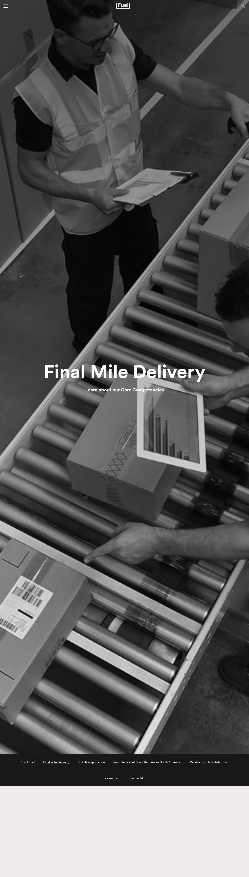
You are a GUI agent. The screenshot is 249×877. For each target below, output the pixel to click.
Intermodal (135, 778)
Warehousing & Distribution (208, 762)
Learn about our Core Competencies (124, 390)
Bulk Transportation (91, 762)
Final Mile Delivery (56, 762)
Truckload (28, 762)
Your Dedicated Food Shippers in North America (146, 762)
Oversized (112, 778)
